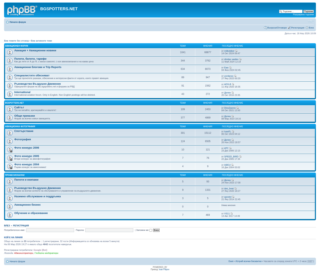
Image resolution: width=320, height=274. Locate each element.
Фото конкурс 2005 (26, 156)
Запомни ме (144, 230)
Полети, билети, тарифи (30, 58)
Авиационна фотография (20, 126)
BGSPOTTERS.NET (14, 103)
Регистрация (297, 27)
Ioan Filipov (164, 269)
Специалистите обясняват (32, 75)
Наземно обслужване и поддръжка (37, 196)
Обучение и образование (31, 213)
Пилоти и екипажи (26, 179)
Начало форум (18, 22)
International (22, 92)
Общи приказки (24, 115)
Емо (226, 67)
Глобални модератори (46, 253)
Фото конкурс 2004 (26, 164)
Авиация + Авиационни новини (35, 50)
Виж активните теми (41, 40)
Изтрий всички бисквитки (248, 261)
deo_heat (229, 188)
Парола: (80, 230)
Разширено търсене (303, 14)
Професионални (14, 175)
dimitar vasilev (231, 59)
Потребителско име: (14, 230)
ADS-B (227, 84)
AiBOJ (227, 165)
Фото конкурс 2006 (26, 147)
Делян (227, 92)
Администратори (23, 253)
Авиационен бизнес (27, 204)
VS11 (227, 213)
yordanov (228, 76)
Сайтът (19, 107)
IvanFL (227, 131)
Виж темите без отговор (16, 40)
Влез (311, 27)
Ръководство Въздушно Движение (37, 83)
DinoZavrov (230, 108)
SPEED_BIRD (231, 156)
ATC (226, 148)
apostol (227, 197)
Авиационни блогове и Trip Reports (37, 67)
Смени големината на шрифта (311, 21)
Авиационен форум (16, 46)
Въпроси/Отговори (277, 27)
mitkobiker (229, 51)
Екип (231, 261)
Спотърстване (23, 131)
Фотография (22, 139)
